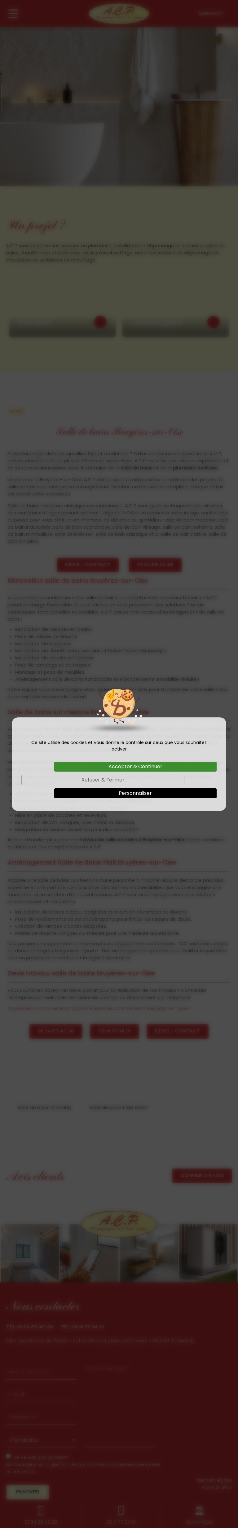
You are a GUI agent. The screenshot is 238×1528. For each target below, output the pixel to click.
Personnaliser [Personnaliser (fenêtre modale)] (135, 793)
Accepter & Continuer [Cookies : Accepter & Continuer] (135, 766)
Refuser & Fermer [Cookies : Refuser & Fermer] (103, 779)
